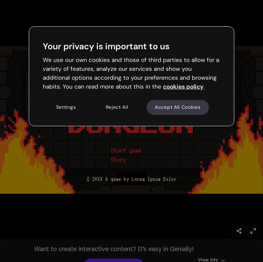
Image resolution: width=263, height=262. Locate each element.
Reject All (117, 107)
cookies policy (183, 86)
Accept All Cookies (178, 107)
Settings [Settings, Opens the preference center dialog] (66, 107)
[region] (131, 76)
